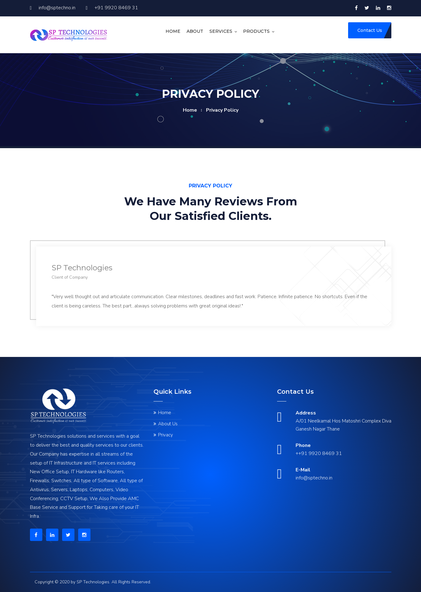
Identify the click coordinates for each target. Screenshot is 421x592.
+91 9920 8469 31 (112, 7)
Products (256, 31)
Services (220, 31)
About (195, 31)
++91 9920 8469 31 (319, 453)
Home (173, 31)
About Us (168, 424)
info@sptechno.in (52, 7)
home (190, 110)
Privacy (165, 435)
